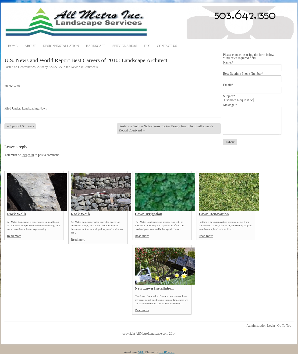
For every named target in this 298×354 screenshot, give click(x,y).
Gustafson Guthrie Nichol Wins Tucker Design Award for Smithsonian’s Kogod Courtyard (166, 128)
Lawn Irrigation (148, 214)
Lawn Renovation (214, 214)
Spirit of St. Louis (20, 126)
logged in (28, 155)
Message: (230, 105)
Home (13, 46)
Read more (14, 236)
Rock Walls (16, 214)
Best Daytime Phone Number (243, 73)
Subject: (229, 96)
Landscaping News (34, 108)
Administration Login (261, 325)
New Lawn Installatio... (154, 288)
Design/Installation (61, 46)
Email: (228, 85)
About (30, 46)
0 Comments (89, 67)
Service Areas (124, 46)
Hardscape (95, 46)
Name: (228, 62)
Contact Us (167, 46)
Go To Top (284, 325)
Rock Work (80, 214)
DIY (147, 46)
